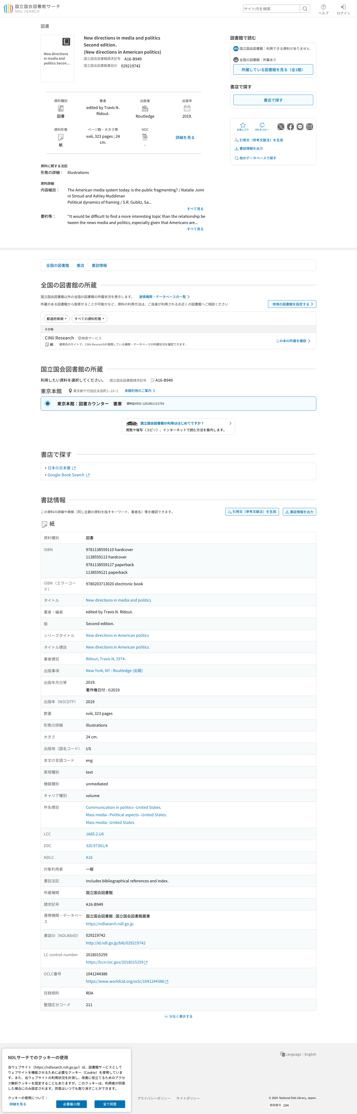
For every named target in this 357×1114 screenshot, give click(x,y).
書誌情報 (99, 265)
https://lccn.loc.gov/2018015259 (117, 962)
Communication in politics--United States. (123, 807)
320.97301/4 (97, 845)
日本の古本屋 (62, 468)
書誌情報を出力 (248, 148)
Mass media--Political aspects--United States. (126, 814)
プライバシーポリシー (154, 1098)
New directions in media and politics (118, 600)
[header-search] (276, 9)
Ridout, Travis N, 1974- (106, 658)
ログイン (343, 9)
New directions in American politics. (118, 647)
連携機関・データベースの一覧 (165, 297)
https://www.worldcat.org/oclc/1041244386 (127, 981)
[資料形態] (89, 318)
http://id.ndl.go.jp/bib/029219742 (115, 943)
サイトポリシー (188, 1098)
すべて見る (195, 208)
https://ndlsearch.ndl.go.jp (110, 923)
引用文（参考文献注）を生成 (258, 140)
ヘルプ (323, 9)
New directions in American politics (117, 635)
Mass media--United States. (110, 822)
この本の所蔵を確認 (294, 341)
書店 (80, 265)
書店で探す (273, 100)
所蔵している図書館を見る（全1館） (273, 69)
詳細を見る (185, 137)
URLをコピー (262, 126)
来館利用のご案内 (141, 391)
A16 (89, 857)
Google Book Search (69, 474)
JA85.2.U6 (95, 834)
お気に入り (243, 126)
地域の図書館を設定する (294, 304)
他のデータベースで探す (255, 158)
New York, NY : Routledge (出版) (114, 670)
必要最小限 (71, 1104)
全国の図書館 (57, 265)
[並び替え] (57, 318)
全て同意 (110, 1104)
